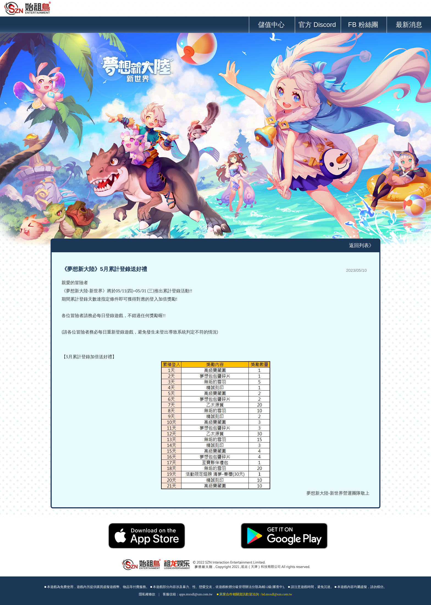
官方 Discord (317, 24)
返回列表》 (361, 245)
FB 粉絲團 (363, 24)
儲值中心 (271, 24)
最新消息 (409, 24)
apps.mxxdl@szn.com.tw (195, 594)
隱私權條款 (147, 594)
